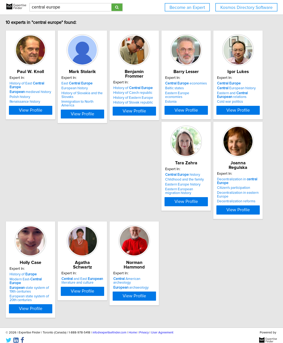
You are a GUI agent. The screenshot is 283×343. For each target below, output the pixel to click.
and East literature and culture (41, 275)
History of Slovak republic (165, 98)
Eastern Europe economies (229, 93)
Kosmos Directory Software (246, 7)
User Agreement (162, 328)
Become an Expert (187, 7)
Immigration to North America (106, 102)
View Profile (47, 114)
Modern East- (230, 183)
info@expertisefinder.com (109, 328)
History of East (44, 83)
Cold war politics (34, 197)
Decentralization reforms (164, 200)
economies (228, 83)
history (100, 178)
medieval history (41, 88)
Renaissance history (36, 98)
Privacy (144, 328)
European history (96, 88)
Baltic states (217, 88)
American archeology (105, 273)
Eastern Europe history (100, 188)
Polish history (31, 93)
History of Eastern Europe (165, 93)
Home (133, 328)
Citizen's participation (161, 187)
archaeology (100, 278)
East (98, 83)
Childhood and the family (102, 183)
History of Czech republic (164, 88)
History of (165, 83)
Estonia (213, 98)
